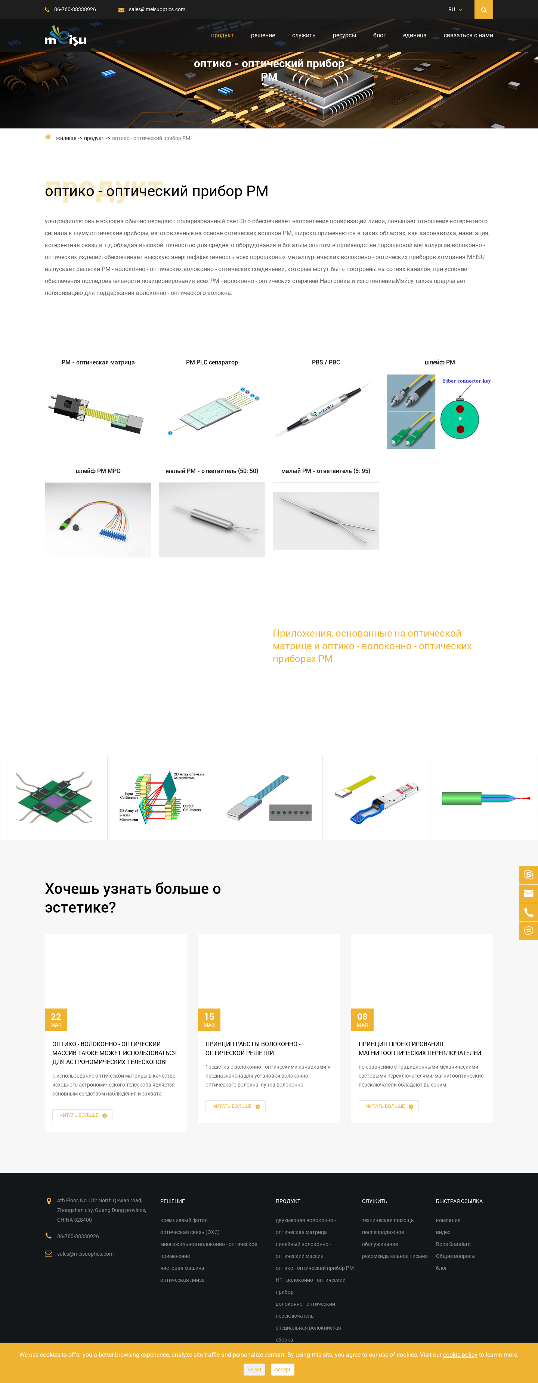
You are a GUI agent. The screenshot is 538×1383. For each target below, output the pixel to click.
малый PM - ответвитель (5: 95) (325, 471)
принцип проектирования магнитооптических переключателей (420, 1049)
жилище (66, 138)
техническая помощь (388, 1220)
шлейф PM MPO (98, 471)
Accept (283, 1370)
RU (451, 9)
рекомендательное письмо (395, 1256)
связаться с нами (468, 35)
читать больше (83, 1115)
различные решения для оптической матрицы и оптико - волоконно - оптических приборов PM (131, 677)
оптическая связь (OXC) (190, 1232)
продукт (222, 35)
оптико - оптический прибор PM (151, 138)
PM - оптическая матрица (98, 362)
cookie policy (460, 1354)
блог (379, 35)
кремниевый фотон (184, 1220)
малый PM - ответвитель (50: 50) (212, 471)
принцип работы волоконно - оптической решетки (252, 1049)
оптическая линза (182, 1280)
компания (448, 1220)
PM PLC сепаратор (212, 362)
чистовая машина (182, 1268)
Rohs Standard (453, 1244)
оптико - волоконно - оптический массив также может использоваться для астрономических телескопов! (114, 1053)
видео (443, 1232)
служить (304, 35)
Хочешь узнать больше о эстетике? (133, 898)
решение (263, 35)
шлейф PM (440, 362)
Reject (254, 1370)
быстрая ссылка (459, 1201)
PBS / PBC (326, 362)
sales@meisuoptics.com (151, 9)
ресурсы (344, 35)
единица (415, 35)
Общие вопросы (456, 1256)
